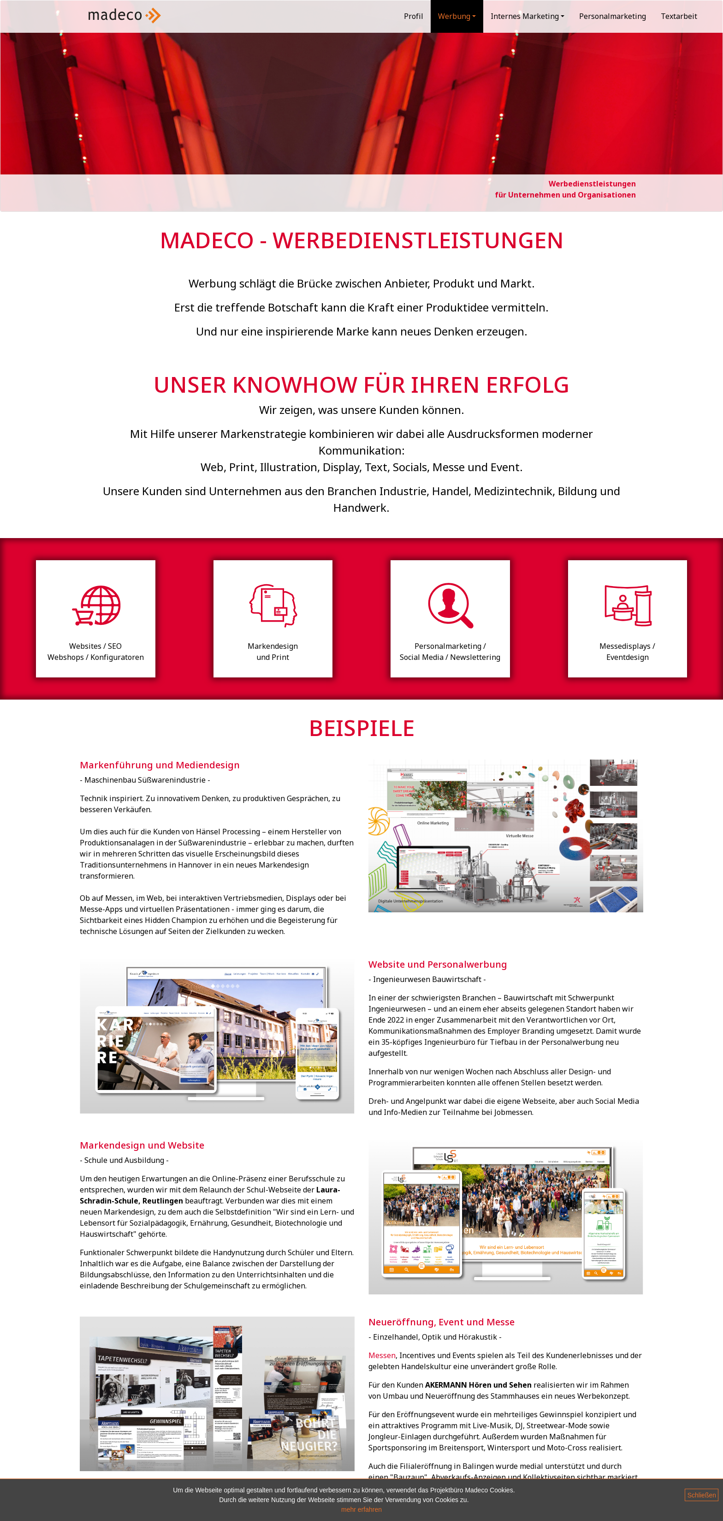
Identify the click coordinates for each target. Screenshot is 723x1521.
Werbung (459, 15)
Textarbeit (679, 16)
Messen (382, 1355)
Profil (413, 16)
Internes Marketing (529, 15)
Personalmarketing (612, 16)
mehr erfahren (361, 1509)
